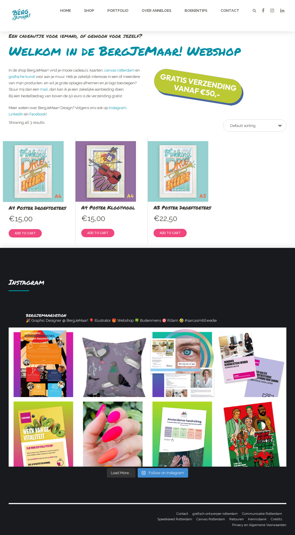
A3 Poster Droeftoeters (182, 207)
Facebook (37, 114)
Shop (89, 10)
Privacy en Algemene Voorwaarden (259, 525)
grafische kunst (22, 76)
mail (44, 89)
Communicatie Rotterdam (262, 514)
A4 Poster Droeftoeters (37, 207)
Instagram (117, 108)
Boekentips (196, 10)
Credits (276, 519)
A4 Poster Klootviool (108, 207)
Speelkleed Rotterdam (174, 519)
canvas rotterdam (119, 70)
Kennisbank (257, 519)
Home (65, 10)
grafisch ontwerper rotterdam (215, 514)
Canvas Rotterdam (210, 519)
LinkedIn (16, 114)
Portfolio (117, 10)
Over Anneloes (156, 10)
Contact (230, 10)
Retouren (236, 519)
